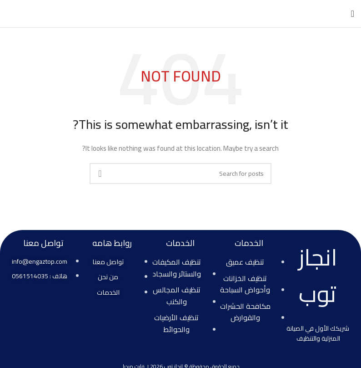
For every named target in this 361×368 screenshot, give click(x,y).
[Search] (180, 173)
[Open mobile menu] (352, 14)
